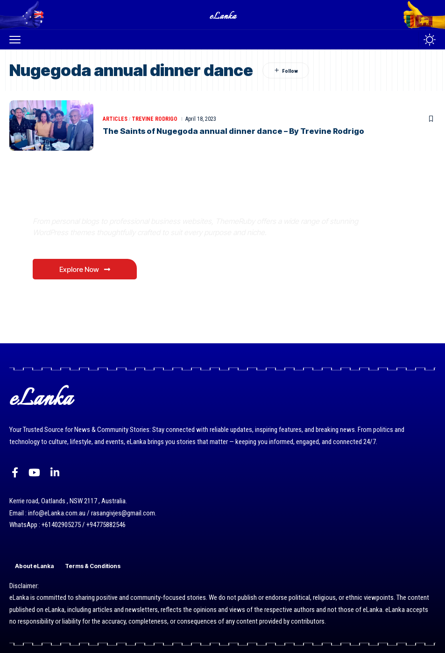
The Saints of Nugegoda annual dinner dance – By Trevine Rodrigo (235, 131)
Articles (115, 119)
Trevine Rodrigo (154, 119)
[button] (17, 39)
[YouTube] (34, 472)
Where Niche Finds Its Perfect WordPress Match (163, 199)
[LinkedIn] (55, 472)
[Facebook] (15, 472)
